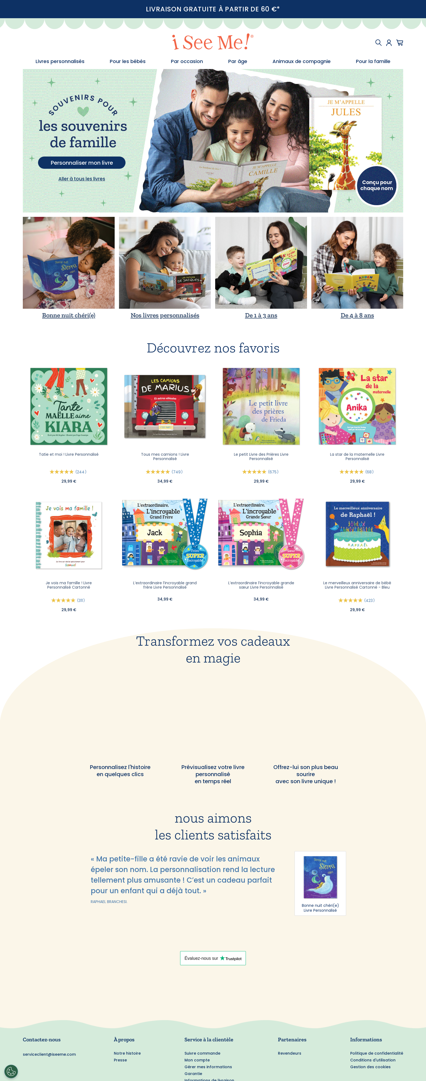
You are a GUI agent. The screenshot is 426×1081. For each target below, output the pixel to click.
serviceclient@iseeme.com (49, 1054)
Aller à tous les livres (81, 179)
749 (178, 472)
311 (82, 600)
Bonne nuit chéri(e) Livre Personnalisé (320, 908)
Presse (120, 1060)
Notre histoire (127, 1053)
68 (370, 472)
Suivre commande (202, 1053)
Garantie (193, 1073)
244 (82, 472)
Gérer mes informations (208, 1067)
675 (274, 472)
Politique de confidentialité (376, 1053)
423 (370, 600)
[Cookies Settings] (11, 1071)
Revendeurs (289, 1053)
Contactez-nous (42, 1039)
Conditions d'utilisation (373, 1060)
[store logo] (213, 42)
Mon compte (197, 1060)
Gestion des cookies (370, 1067)
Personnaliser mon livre (82, 163)
